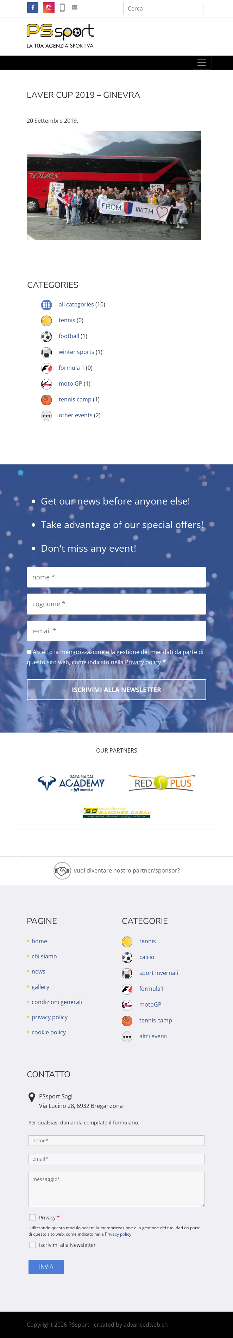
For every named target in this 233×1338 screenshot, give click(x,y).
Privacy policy (143, 662)
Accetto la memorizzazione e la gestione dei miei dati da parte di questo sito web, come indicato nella (115, 657)
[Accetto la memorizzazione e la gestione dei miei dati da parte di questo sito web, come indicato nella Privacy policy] (29, 651)
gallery (40, 987)
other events (76, 415)
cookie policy (49, 1032)
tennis (67, 320)
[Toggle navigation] (202, 63)
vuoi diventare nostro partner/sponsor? (127, 870)
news (38, 971)
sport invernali (158, 973)
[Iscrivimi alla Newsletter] (116, 689)
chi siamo (44, 956)
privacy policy (50, 1017)
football (69, 336)
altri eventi (153, 1036)
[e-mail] (116, 631)
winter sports (76, 352)
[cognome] (116, 604)
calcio (147, 957)
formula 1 (71, 368)
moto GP (70, 383)
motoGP (150, 1004)
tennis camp (75, 399)
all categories (76, 304)
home (39, 941)
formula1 (151, 989)
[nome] (116, 577)
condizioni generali (57, 1002)
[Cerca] (163, 8)
